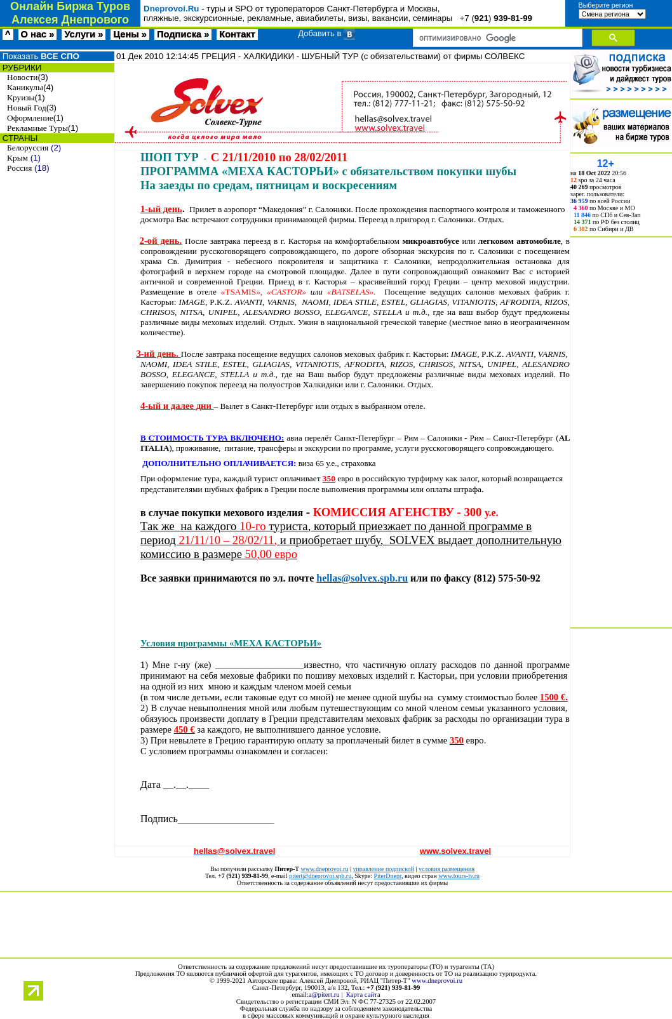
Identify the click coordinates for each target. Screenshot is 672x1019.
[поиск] (496, 38)
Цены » (130, 34)
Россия (19, 168)
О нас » (38, 34)
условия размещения (446, 868)
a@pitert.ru (324, 994)
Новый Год (26, 107)
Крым (17, 158)
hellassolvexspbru (362, 578)
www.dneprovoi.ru (325, 868)
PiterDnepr (387, 875)
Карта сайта (363, 994)
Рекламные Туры (37, 128)
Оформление (30, 118)
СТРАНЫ (18, 138)
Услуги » (83, 34)
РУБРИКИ (20, 67)
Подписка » (183, 34)
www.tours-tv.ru (459, 875)
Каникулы (25, 87)
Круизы (20, 97)
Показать (39, 56)
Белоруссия (27, 147)
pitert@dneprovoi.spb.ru (320, 875)
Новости (22, 77)
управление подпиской (383, 868)
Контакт (237, 34)
